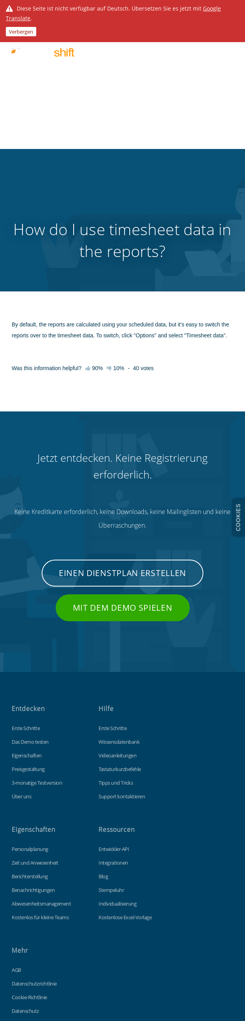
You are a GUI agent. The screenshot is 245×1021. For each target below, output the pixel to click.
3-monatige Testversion (37, 658)
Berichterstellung (30, 751)
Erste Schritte (26, 603)
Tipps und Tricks (116, 658)
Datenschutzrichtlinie (34, 859)
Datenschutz (25, 886)
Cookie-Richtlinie (29, 872)
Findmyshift (68, 956)
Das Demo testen (30, 617)
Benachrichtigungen (33, 765)
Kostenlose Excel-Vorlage (125, 792)
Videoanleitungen (117, 631)
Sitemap (21, 900)
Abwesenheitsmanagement (41, 779)
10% (115, 244)
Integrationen (113, 738)
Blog (103, 751)
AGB (16, 845)
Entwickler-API (114, 724)
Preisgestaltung (28, 644)
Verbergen (21, 31)
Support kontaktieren (122, 671)
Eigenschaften (27, 631)
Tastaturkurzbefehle (120, 644)
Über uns (21, 671)
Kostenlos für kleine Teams (40, 792)
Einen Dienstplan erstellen (122, 448)
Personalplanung (30, 724)
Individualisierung (117, 779)
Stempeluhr (111, 765)
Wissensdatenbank (119, 617)
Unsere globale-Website (37, 913)
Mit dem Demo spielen (123, 483)
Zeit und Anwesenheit (35, 738)
